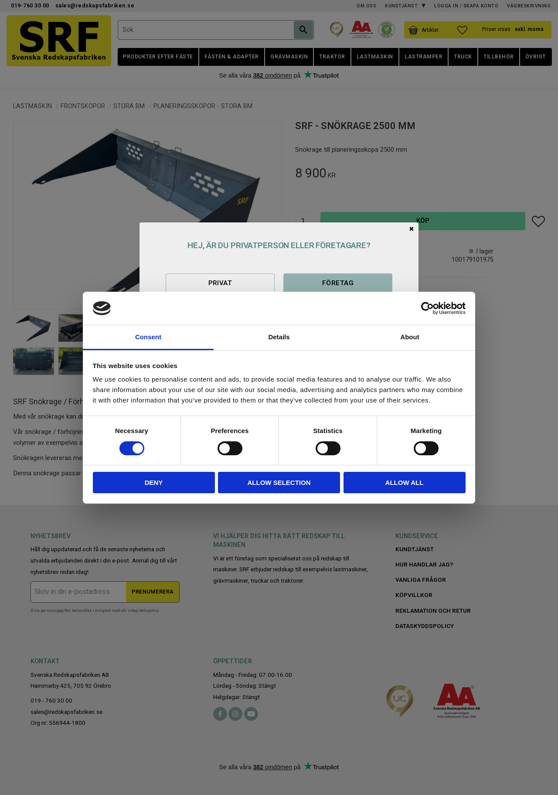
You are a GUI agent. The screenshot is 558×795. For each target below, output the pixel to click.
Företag (338, 283)
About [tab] (409, 337)
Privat (220, 283)
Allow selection (279, 482)
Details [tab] (278, 337)
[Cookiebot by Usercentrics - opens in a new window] (427, 308)
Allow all (404, 482)
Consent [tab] (148, 337)
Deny (154, 482)
